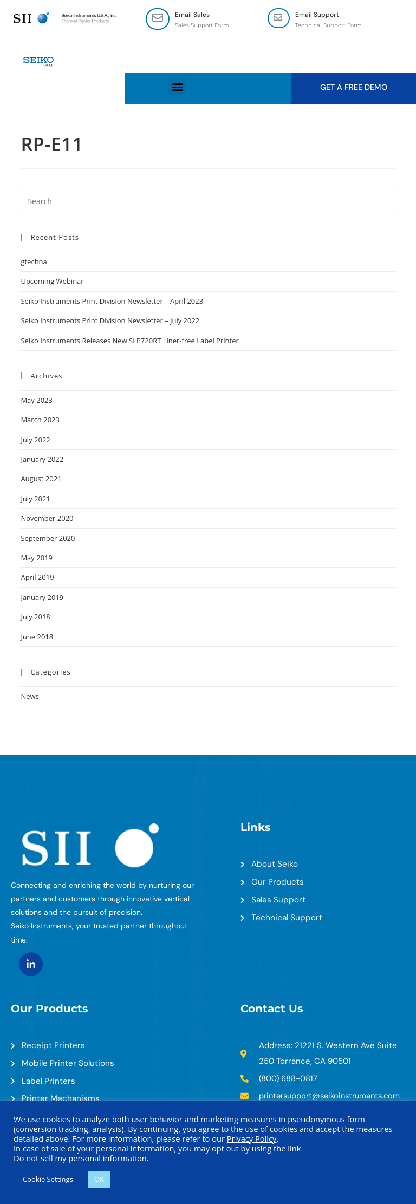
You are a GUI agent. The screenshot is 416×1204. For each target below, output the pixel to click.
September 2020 (48, 539)
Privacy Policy (252, 1138)
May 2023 (37, 400)
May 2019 (37, 558)
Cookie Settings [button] (48, 1179)
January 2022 (42, 459)
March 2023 (40, 421)
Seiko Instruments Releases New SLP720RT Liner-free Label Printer (129, 341)
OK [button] (99, 1179)
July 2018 (35, 618)
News (29, 697)
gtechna (34, 262)
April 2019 (37, 578)
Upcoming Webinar (52, 282)
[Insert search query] (208, 202)
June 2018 (37, 637)
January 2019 (42, 598)
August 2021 (41, 480)
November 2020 (47, 519)
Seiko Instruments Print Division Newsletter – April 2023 (112, 301)
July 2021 (35, 499)
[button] (177, 87)
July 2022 (35, 440)
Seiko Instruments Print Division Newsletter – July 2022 (110, 321)
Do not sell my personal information (80, 1158)
